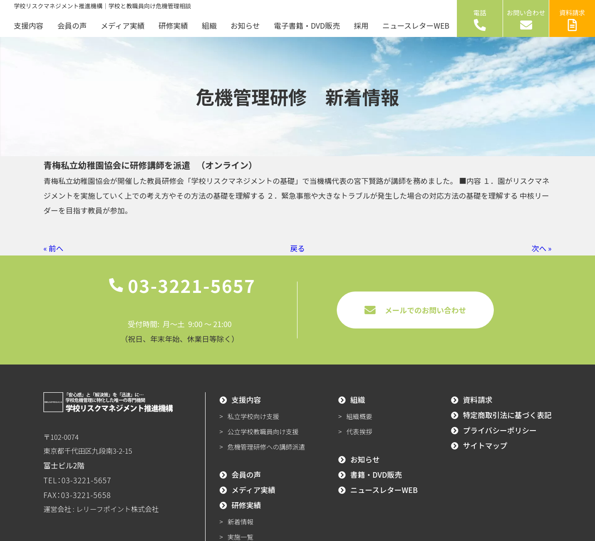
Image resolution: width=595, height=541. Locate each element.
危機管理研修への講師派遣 (266, 446)
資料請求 (572, 19)
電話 (480, 19)
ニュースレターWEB (415, 25)
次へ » (542, 248)
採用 (361, 25)
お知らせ (245, 25)
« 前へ (53, 248)
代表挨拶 (359, 431)
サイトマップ (485, 445)
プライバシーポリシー (500, 430)
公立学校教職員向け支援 (263, 431)
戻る (297, 248)
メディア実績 (123, 25)
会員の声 (72, 25)
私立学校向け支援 (253, 416)
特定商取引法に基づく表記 (507, 414)
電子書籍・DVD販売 (307, 25)
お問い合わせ (526, 19)
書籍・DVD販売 (376, 474)
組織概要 (359, 416)
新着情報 (241, 521)
